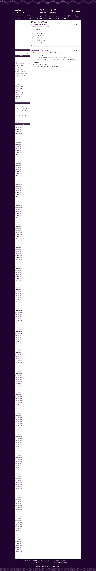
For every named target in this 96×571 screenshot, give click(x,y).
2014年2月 (18, 427)
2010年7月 (18, 518)
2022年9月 (18, 211)
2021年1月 (18, 253)
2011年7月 (18, 492)
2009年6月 (18, 545)
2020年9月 (18, 261)
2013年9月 (18, 438)
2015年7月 (18, 392)
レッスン (18, 80)
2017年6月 (18, 343)
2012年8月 (18, 465)
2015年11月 (18, 383)
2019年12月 (18, 280)
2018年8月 (18, 314)
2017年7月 (18, 341)
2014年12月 (18, 406)
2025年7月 (18, 144)
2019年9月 (18, 287)
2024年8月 (18, 163)
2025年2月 (18, 154)
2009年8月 (18, 541)
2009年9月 (18, 539)
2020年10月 (18, 259)
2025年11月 (18, 135)
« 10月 (16, 122)
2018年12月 (18, 306)
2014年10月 (18, 411)
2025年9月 (18, 140)
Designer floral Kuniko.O (40, 50)
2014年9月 (18, 413)
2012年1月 (18, 480)
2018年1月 (18, 329)
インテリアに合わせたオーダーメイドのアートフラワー (41, 562)
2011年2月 (18, 503)
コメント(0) (34, 45)
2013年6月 (18, 444)
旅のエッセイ (18, 86)
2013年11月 (18, 434)
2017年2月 (18, 352)
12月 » (18, 122)
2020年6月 (18, 268)
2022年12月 (18, 205)
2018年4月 (18, 322)
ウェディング (18, 65)
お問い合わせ (64, 562)
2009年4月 (18, 549)
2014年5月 (18, 421)
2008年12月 (18, 558)
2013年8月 (18, 440)
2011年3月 (18, 501)
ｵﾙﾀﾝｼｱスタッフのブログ (20, 101)
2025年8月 (18, 142)
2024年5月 (18, 169)
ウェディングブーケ (48, 17)
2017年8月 (18, 339)
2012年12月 (18, 457)
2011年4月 (18, 499)
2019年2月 (18, 301)
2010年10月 (18, 511)
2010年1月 (18, 530)
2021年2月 (18, 251)
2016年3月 (18, 375)
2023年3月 (18, 198)
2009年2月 (18, 553)
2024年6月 (18, 167)
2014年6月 (18, 419)
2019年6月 (18, 293)
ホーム (19, 17)
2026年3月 (18, 127)
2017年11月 (18, 333)
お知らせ (18, 61)
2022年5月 (18, 219)
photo (17, 59)
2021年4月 (18, 247)
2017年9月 (18, 337)
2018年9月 (18, 312)
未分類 (17, 90)
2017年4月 (18, 348)
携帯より (18, 84)
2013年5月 (18, 446)
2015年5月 (18, 396)
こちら (36, 62)
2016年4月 (18, 373)
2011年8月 (18, 490)
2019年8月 (18, 289)
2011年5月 (18, 497)
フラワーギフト (67, 17)
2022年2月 (18, 226)
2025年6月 (18, 146)
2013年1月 (18, 455)
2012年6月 (18, 469)
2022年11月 (18, 207)
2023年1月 (18, 203)
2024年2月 (18, 175)
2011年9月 (18, 488)
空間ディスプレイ (57, 52)
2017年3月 (18, 350)
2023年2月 (18, 201)
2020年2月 (18, 276)
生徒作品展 (57, 562)
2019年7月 (18, 291)
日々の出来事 (18, 88)
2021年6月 (18, 243)
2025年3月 (18, 152)
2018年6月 (18, 318)
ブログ (76, 17)
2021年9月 (18, 236)
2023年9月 (18, 186)
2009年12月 (18, 532)
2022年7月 (18, 215)
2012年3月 (18, 476)
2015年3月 (18, 400)
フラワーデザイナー (49, 52)
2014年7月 (18, 417)
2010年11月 (18, 509)
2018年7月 (18, 316)
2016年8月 (18, 364)
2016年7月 (18, 366)
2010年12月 (18, 507)
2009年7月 (18, 543)
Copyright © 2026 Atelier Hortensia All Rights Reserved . (48, 566)
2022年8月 (18, 213)
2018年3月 (18, 324)
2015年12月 (18, 381)
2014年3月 (18, 425)
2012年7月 (18, 467)
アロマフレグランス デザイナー (22, 63)
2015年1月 (18, 404)
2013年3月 (18, 450)
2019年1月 (18, 303)
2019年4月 (18, 297)
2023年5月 (18, 194)
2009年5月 (18, 547)
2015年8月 (18, 390)
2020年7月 (18, 266)
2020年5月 (18, 270)
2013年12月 (18, 432)
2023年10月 (18, 184)
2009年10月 (18, 537)
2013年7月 (18, 442)
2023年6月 (18, 192)
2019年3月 (18, 299)
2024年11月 (18, 159)
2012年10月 (18, 461)
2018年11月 (18, 308)
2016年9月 (18, 362)
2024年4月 (18, 171)
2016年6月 (18, 369)
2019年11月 (18, 282)
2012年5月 (18, 471)
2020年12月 (18, 255)
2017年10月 (18, 335)
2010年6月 (18, 520)
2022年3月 (18, 224)
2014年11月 (18, 408)
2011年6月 (18, 495)
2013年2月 (18, 453)
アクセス (75, 560)
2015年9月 (18, 387)
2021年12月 (18, 230)
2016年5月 (18, 371)
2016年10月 (18, 360)
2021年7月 (18, 240)
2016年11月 (18, 358)
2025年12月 (18, 133)
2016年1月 (18, 379)
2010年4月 (18, 524)
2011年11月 (18, 484)
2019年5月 (18, 295)
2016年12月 (18, 356)
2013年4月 (18, 448)
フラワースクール (57, 17)
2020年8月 (18, 264)
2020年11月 (18, 257)
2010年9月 (18, 513)
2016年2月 (18, 377)
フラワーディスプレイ (38, 17)
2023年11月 (18, 182)
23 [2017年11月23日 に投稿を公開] (22, 117)
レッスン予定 (46, 26)
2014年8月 (18, 415)
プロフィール (29, 17)
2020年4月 (18, 272)
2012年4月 (18, 474)
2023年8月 (18, 188)
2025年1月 (18, 156)
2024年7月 (18, 165)
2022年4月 (18, 222)
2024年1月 (18, 177)
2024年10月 (18, 161)
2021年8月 (18, 238)
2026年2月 (18, 129)
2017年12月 (18, 331)
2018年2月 (18, 327)
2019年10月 (18, 285)
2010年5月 (18, 522)
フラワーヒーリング (20, 77)
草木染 (17, 96)
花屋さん (18, 94)
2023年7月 (18, 190)
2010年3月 (18, 526)
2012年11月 (18, 459)
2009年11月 (18, 534)
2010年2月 (18, 528)
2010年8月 (18, 516)
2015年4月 (18, 398)
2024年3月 (18, 173)
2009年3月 (18, 551)
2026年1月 (18, 131)
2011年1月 (18, 505)
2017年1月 (18, 354)
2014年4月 (18, 423)
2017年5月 (18, 345)
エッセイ (18, 67)
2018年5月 (18, 320)
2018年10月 (18, 310)
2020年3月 (18, 274)
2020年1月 (18, 278)
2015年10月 (18, 385)
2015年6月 (18, 394)
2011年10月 (18, 486)
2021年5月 (18, 245)
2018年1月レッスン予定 (39, 24)
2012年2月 (18, 478)
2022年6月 (18, 217)
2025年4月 (18, 150)
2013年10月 (18, 436)
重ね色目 (18, 98)
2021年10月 (18, 234)
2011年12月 (18, 482)
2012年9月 (18, 463)
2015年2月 (18, 402)
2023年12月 (18, 180)
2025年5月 (18, 148)
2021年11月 (18, 232)
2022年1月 (18, 228)
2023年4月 (18, 196)
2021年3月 (18, 249)
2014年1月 (18, 429)
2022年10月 (18, 209)
